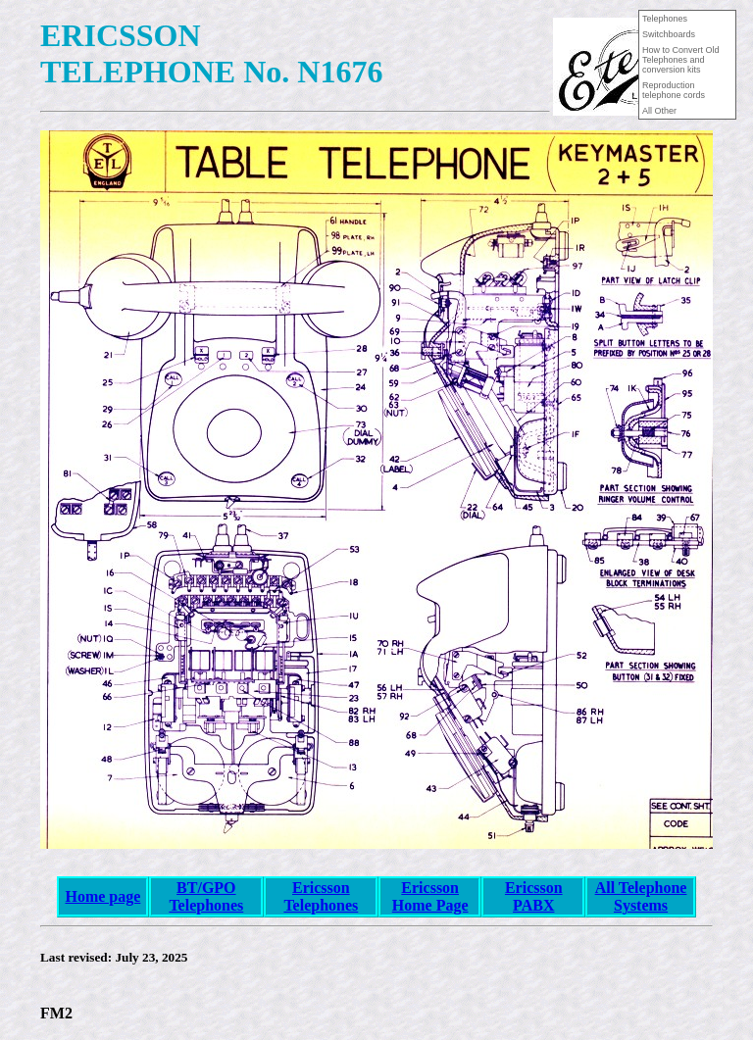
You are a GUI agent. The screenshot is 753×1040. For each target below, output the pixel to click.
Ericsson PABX (534, 896)
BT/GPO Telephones (206, 896)
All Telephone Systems (641, 896)
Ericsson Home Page (430, 896)
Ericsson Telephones (320, 896)
